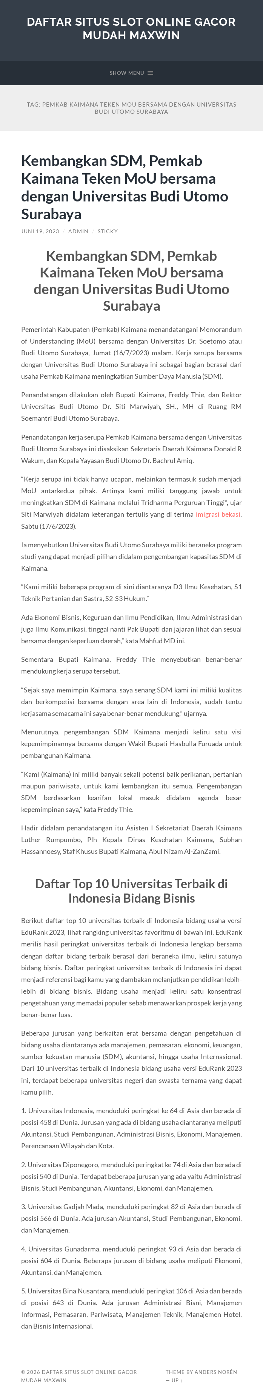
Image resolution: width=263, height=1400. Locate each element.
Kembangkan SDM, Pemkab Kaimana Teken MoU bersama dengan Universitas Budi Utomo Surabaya (124, 186)
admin (78, 231)
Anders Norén (216, 1372)
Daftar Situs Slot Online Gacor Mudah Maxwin (131, 28)
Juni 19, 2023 (40, 231)
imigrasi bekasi (218, 514)
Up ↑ (177, 1380)
